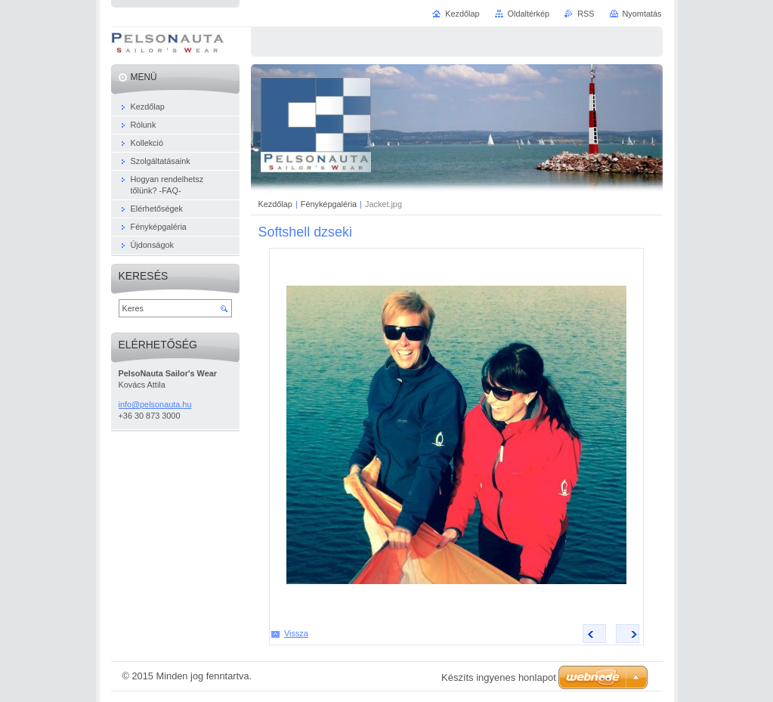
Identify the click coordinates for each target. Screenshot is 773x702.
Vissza (296, 633)
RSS (585, 13)
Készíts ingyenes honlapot (498, 677)
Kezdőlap (275, 204)
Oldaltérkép (529, 13)
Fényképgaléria (329, 204)
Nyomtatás (642, 13)
